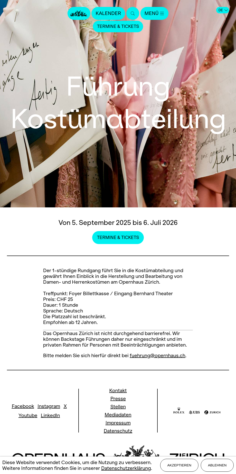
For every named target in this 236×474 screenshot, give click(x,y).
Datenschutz (118, 430)
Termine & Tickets (118, 26)
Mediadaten (118, 414)
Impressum (118, 422)
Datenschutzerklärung (126, 468)
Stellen (118, 406)
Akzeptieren (179, 465)
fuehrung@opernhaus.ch (157, 355)
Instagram (49, 406)
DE (223, 10)
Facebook (23, 406)
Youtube (27, 415)
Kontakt (118, 390)
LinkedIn (50, 415)
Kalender (108, 13)
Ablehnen (217, 465)
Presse (118, 398)
